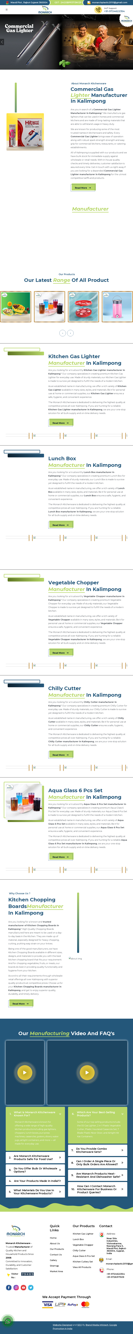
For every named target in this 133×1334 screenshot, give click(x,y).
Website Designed (62, 1325)
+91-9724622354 (114, 11)
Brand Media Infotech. (97, 1325)
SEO (79, 1325)
